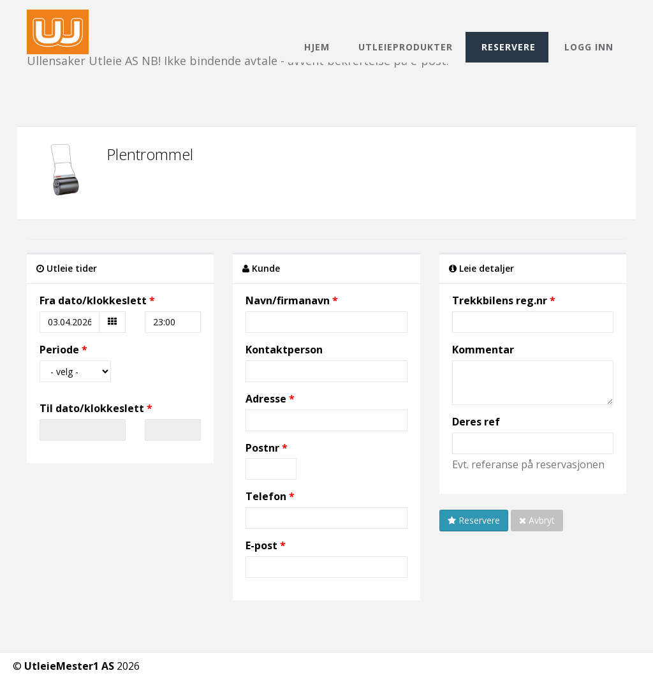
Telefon (266, 496)
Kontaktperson (284, 350)
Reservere (508, 47)
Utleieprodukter (405, 47)
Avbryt (537, 520)
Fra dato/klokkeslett (93, 300)
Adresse (266, 399)
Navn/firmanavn (288, 300)
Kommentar (483, 350)
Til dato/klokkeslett (92, 408)
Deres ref (476, 422)
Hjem (317, 47)
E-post (261, 545)
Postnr (264, 448)
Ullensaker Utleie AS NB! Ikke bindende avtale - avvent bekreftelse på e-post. (238, 21)
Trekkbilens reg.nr (499, 300)
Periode (59, 350)
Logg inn (588, 47)
